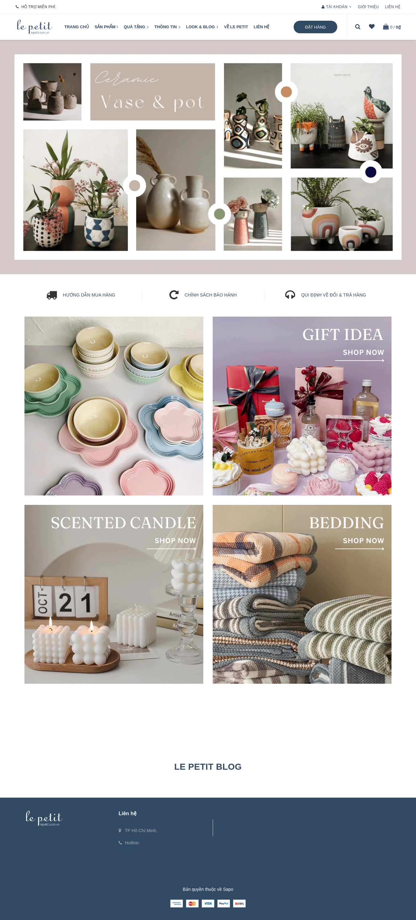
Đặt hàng (315, 27)
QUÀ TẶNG (136, 27)
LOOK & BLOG (202, 27)
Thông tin (167, 27)
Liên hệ (392, 7)
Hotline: (132, 842)
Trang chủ (76, 26)
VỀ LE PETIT (236, 26)
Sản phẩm (106, 26)
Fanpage (232, 827)
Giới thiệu (368, 7)
